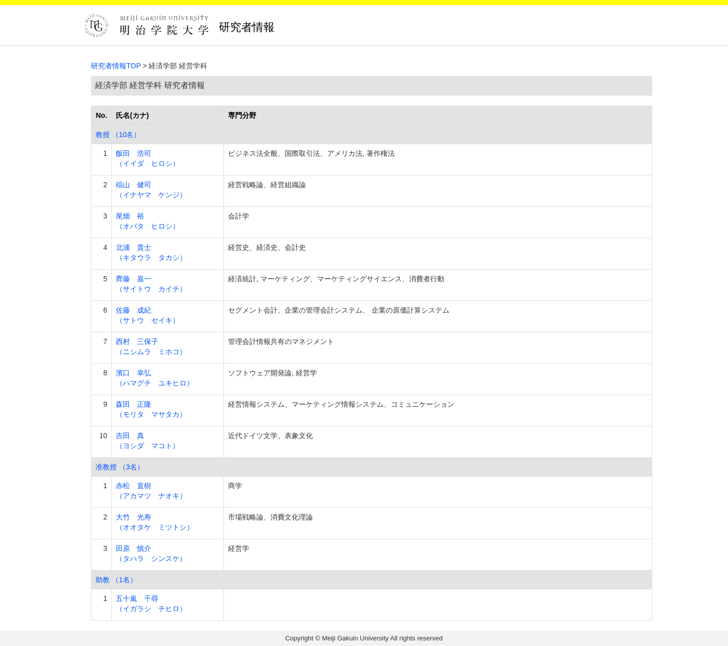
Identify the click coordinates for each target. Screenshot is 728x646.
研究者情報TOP (116, 66)
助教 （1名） (116, 580)
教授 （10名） (118, 135)
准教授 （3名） (120, 467)
